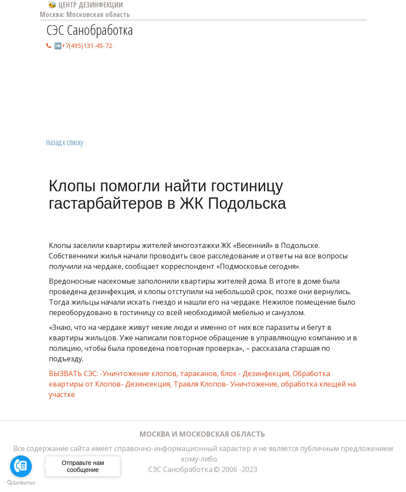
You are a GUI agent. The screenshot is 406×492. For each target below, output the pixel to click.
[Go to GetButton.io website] (21, 483)
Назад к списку (64, 142)
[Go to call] (21, 466)
